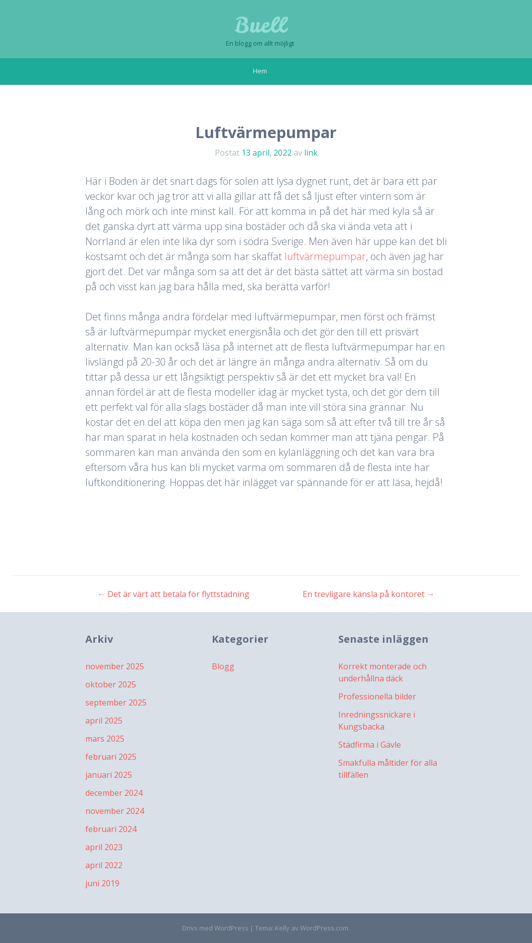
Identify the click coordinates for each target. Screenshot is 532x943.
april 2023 (103, 847)
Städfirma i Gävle (369, 744)
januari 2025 (108, 774)
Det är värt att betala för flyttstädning (173, 594)
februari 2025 (111, 756)
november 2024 (114, 810)
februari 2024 (111, 829)
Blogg (223, 666)
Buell (260, 25)
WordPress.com (324, 927)
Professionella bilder (377, 696)
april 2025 (103, 720)
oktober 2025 (110, 684)
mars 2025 (104, 738)
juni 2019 (102, 883)
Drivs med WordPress (215, 927)
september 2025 (116, 702)
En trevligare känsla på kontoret (369, 594)
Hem (260, 70)
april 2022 (103, 865)
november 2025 (114, 666)
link (311, 152)
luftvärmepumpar (325, 256)
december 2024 (114, 792)
